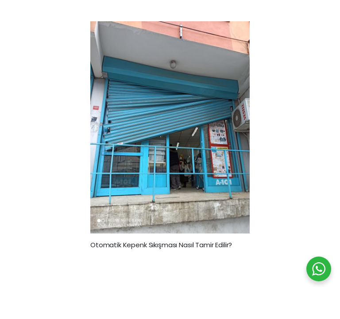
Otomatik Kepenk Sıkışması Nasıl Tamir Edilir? (161, 244)
